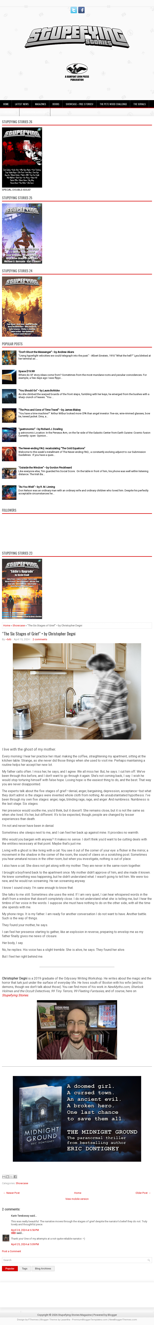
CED (13, 1233)
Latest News (22, 104)
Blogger (112, 1314)
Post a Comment (11, 1251)
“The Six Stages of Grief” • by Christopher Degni (38, 634)
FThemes (33, 1319)
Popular (9, 1268)
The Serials (139, 104)
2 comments (40, 639)
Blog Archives (43, 1268)
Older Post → (143, 1192)
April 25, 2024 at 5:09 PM (25, 1244)
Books (56, 104)
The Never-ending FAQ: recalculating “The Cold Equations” (51, 448)
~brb (8, 639)
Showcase (19, 625)
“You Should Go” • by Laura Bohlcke (39, 390)
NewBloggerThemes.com (123, 1319)
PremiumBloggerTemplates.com (89, 1319)
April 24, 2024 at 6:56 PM (25, 1230)
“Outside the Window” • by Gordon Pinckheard (45, 467)
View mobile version (77, 1198)
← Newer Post (11, 1192)
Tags (24, 1268)
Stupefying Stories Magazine (75, 1314)
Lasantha (65, 1319)
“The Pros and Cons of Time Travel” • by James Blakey (49, 409)
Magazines (40, 104)
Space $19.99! (26, 371)
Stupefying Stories (15, 995)
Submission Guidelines (35, 112)
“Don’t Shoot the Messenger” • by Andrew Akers (46, 352)
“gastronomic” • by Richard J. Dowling (40, 429)
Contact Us (9, 112)
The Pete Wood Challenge (113, 104)
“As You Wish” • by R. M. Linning (36, 486)
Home (6, 104)
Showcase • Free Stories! (79, 104)
